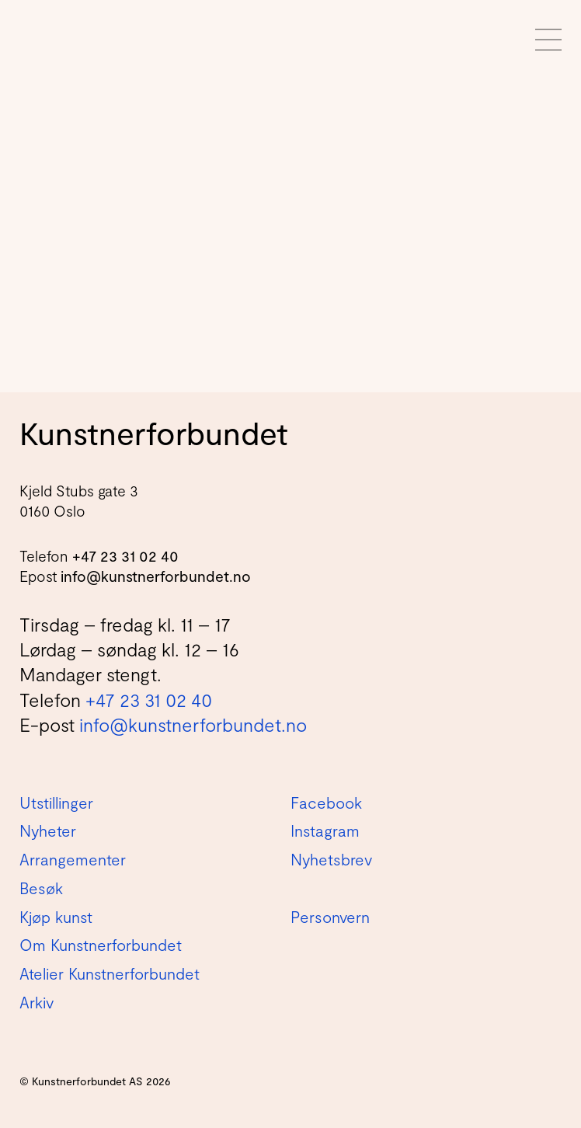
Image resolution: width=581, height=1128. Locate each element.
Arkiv (36, 1002)
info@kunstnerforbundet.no (156, 576)
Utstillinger (56, 802)
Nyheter (47, 830)
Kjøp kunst (55, 916)
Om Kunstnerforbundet (100, 944)
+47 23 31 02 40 (125, 556)
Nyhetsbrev (331, 859)
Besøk (41, 888)
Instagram (325, 830)
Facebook (326, 802)
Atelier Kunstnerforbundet (109, 973)
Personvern (330, 916)
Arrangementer (72, 859)
